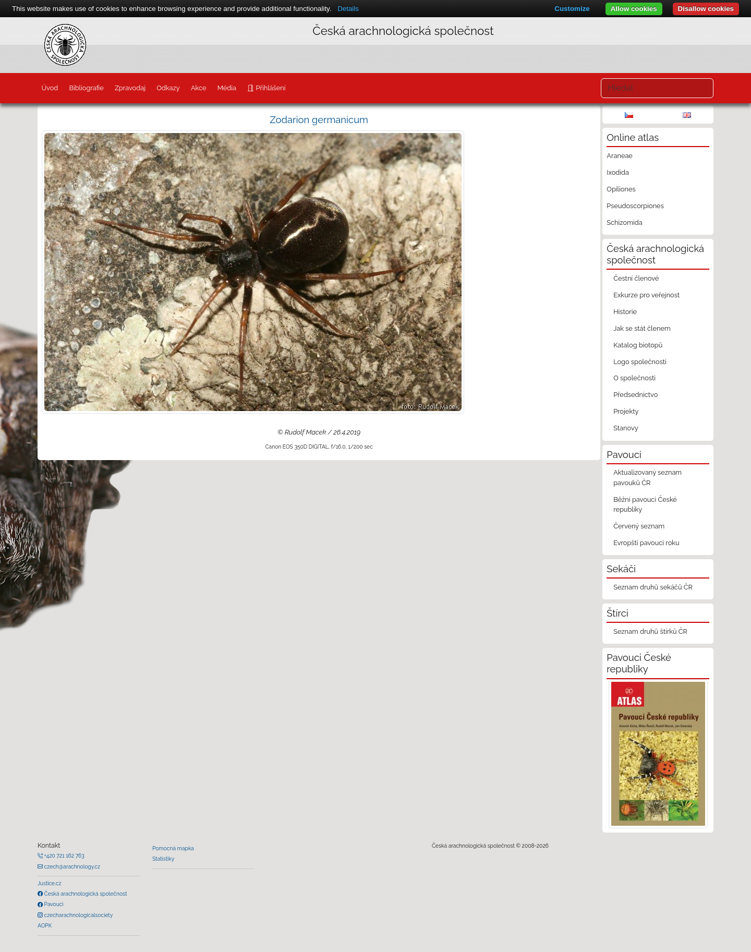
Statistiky (163, 858)
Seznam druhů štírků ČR (650, 631)
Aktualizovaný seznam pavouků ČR (647, 477)
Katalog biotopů (637, 345)
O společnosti (634, 378)
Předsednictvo (635, 395)
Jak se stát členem (642, 328)
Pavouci (53, 904)
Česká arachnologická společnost (85, 893)
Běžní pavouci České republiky (645, 504)
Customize (571, 9)
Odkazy (168, 88)
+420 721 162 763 (63, 855)
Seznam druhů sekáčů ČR (653, 587)
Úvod (49, 88)
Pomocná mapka (173, 848)
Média (226, 88)
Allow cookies (634, 9)
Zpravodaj (130, 88)
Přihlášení (269, 88)
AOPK (45, 925)
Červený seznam (638, 526)
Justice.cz (50, 883)
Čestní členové (636, 278)
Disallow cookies (706, 9)
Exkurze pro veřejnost (646, 295)
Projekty (625, 411)
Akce (199, 88)
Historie (625, 312)
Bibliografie (86, 88)
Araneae (620, 156)
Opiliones (621, 189)
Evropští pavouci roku (646, 543)
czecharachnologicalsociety (78, 915)
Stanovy (625, 428)
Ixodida (618, 172)
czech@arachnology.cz (71, 866)
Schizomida (624, 222)
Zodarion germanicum (319, 119)
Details (348, 9)
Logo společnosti (640, 362)
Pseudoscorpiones (635, 206)
